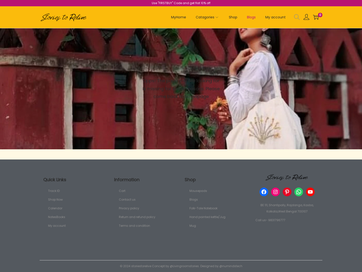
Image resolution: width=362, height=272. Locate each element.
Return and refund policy (137, 217)
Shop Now (55, 199)
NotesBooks (56, 217)
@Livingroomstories (184, 266)
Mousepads (198, 191)
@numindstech (230, 266)
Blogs (193, 199)
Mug (192, 226)
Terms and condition (134, 226)
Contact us (127, 199)
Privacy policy (129, 208)
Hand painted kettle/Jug (207, 217)
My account (57, 226)
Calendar (55, 208)
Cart (122, 191)
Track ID (54, 191)
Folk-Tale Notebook (203, 208)
